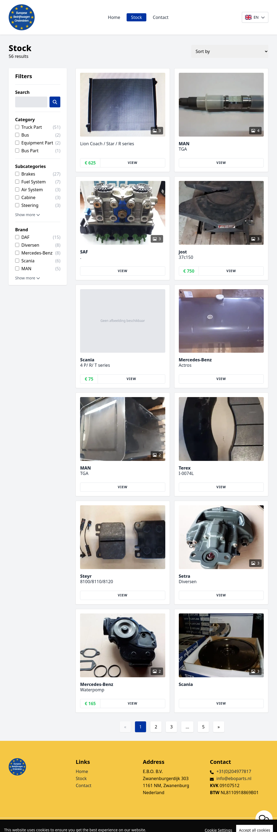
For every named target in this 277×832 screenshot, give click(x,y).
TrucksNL (38, 824)
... (187, 727)
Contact (161, 17)
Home (114, 17)
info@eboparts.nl (233, 778)
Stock (136, 17)
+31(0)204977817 (233, 771)
